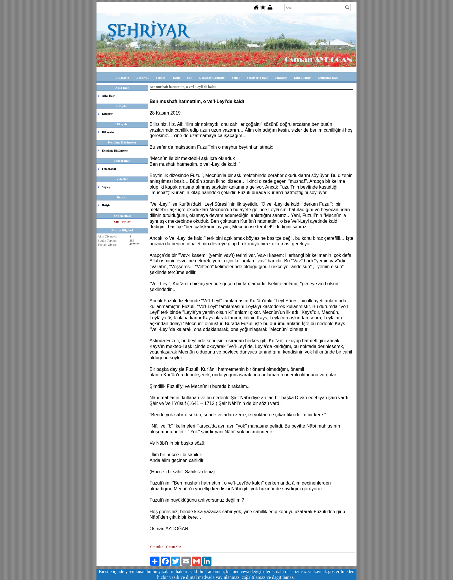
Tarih (176, 77)
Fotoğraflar (109, 168)
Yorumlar (156, 547)
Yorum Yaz (173, 547)
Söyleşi (106, 187)
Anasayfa (122, 77)
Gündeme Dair (328, 77)
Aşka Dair (108, 95)
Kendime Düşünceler (115, 150)
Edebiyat (142, 77)
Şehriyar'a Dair (257, 77)
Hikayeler (108, 132)
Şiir (189, 77)
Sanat (236, 77)
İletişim (106, 205)
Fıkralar (281, 77)
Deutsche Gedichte (211, 77)
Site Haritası (122, 222)
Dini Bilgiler (302, 77)
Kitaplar (107, 113)
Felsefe (160, 77)
